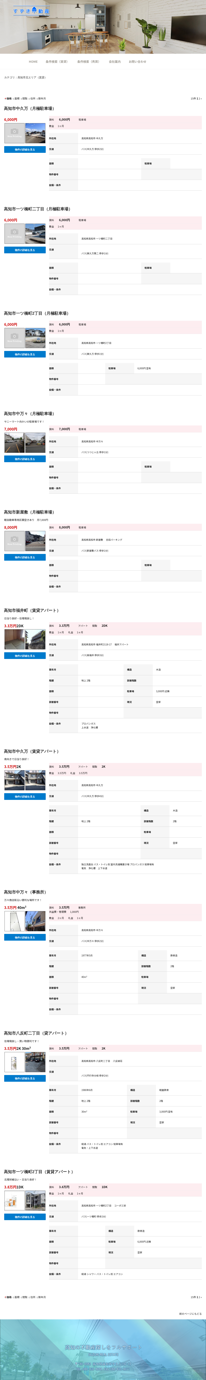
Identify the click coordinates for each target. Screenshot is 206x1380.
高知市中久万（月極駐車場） (30, 108)
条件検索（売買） (89, 61)
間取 (23, 98)
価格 (8, 98)
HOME (33, 61)
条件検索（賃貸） (57, 61)
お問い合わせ (138, 61)
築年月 (41, 98)
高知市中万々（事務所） (26, 892)
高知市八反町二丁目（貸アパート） (36, 1033)
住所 (31, 98)
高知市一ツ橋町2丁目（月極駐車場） (37, 313)
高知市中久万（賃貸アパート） (32, 751)
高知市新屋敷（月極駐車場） (30, 512)
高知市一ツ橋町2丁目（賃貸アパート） (39, 1171)
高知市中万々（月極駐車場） (30, 413)
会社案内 (115, 61)
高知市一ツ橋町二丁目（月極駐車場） (38, 209)
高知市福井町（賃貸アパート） (32, 610)
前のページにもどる (190, 1313)
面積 (15, 98)
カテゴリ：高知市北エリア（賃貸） (25, 77)
